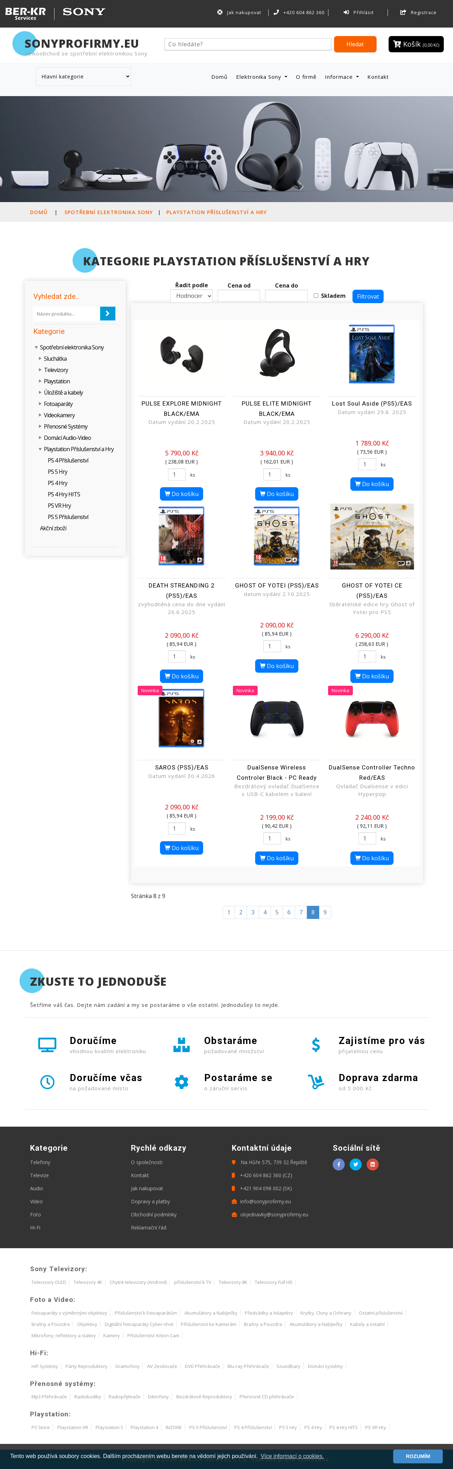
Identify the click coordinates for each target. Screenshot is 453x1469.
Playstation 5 (109, 1427)
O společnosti (146, 1162)
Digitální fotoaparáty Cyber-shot (139, 1324)
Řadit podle (191, 285)
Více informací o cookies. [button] (292, 1456)
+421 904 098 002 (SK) (262, 1188)
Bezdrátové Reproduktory (204, 1396)
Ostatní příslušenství (381, 1313)
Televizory (56, 370)
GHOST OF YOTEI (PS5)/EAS (277, 585)
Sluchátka (55, 358)
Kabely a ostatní (367, 1324)
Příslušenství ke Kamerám (208, 1324)
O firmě (306, 76)
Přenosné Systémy (65, 426)
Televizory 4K (88, 1282)
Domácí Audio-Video (67, 438)
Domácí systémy (325, 1366)
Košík (416, 44)
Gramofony (127, 1366)
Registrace (418, 12)
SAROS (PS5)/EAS (181, 767)
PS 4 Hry (57, 483)
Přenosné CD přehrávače (267, 1396)
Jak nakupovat (239, 12)
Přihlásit (359, 12)
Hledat (355, 44)
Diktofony (158, 1396)
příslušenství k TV (192, 1282)
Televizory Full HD (274, 1282)
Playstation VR (72, 1427)
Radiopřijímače (125, 1396)
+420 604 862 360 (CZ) (262, 1175)
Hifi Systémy (44, 1366)
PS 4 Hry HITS (64, 494)
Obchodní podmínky (154, 1214)
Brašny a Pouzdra (50, 1324)
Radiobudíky (87, 1396)
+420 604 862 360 (299, 12)
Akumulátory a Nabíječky (210, 1313)
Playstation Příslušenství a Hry (216, 212)
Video (36, 1201)
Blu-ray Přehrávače (248, 1366)
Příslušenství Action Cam (153, 1335)
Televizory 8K (233, 1282)
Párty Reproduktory (86, 1366)
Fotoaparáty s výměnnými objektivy (69, 1313)
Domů (220, 76)
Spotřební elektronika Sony (108, 212)
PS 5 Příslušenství (68, 517)
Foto (35, 1214)
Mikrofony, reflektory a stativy (63, 1335)
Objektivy (87, 1324)
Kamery (111, 1335)
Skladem (333, 296)
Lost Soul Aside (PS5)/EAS (372, 403)
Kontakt (378, 76)
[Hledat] (248, 44)
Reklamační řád (148, 1227)
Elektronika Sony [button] (259, 76)
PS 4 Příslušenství (68, 460)
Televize (39, 1175)
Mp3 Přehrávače (49, 1396)
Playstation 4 (144, 1427)
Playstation (57, 381)
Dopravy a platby (150, 1201)
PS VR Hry (59, 505)
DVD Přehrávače (202, 1366)
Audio (36, 1188)
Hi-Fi (35, 1227)
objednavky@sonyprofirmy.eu (270, 1214)
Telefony (40, 1162)
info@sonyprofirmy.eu (261, 1201)
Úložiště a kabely (63, 392)
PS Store (40, 1427)
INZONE (174, 1427)
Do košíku (182, 494)
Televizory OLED (48, 1282)
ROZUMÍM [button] (418, 1456)
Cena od (239, 285)
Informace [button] (340, 76)
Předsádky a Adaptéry (269, 1313)
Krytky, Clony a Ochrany (325, 1313)
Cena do (286, 285)
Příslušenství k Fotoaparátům (146, 1313)
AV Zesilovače (162, 1366)
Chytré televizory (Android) (138, 1282)
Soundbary (288, 1366)
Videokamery (59, 415)
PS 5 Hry (57, 472)
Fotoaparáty (58, 404)
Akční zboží (53, 528)
